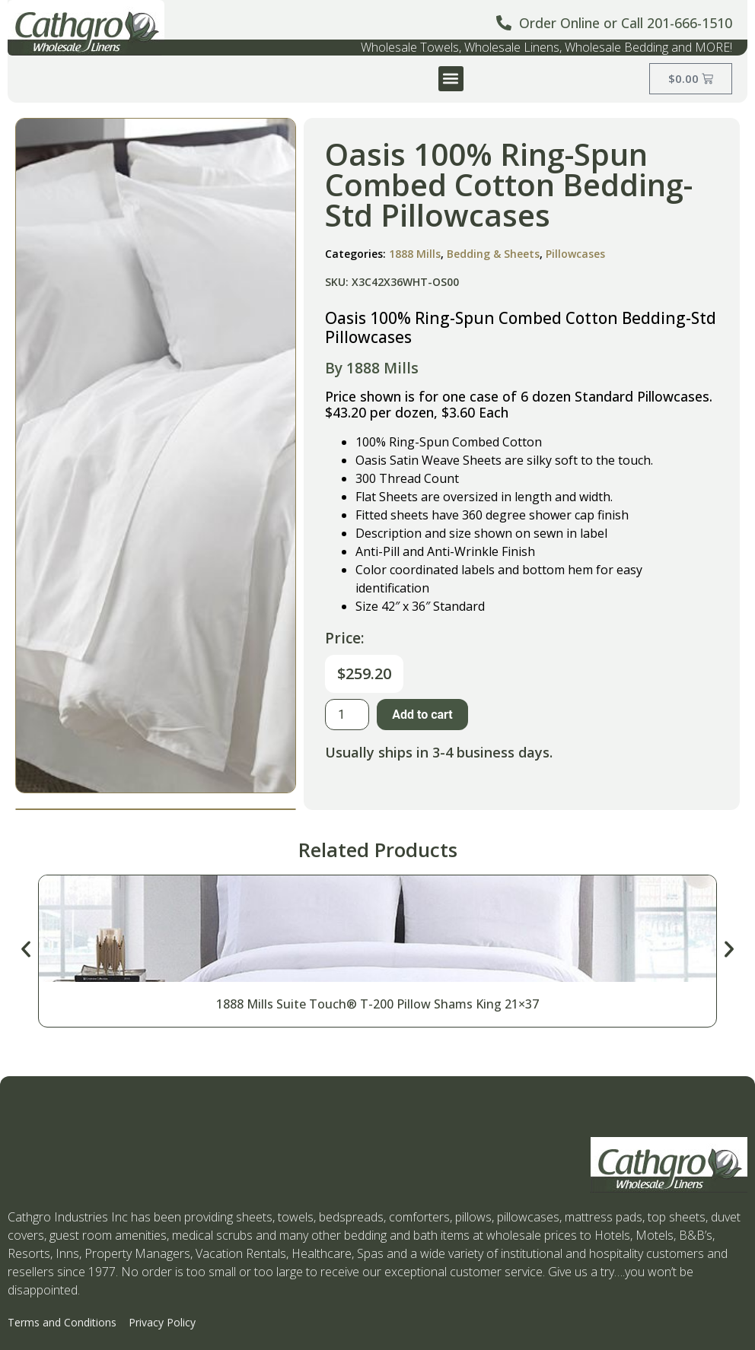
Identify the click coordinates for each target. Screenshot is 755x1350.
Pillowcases (575, 253)
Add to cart (422, 714)
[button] (451, 78)
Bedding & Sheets (493, 253)
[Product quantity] (347, 714)
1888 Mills (415, 253)
